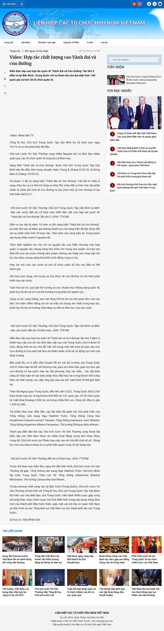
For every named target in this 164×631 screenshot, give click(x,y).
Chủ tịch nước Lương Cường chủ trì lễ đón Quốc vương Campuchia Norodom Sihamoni (143, 79)
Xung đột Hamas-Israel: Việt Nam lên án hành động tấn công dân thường (17, 559)
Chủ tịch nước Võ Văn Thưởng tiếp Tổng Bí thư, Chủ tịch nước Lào (48, 592)
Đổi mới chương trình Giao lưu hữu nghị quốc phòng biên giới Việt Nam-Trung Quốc (133, 187)
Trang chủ (8, 42)
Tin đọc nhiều (119, 91)
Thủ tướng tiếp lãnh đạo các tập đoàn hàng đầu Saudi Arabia (112, 592)
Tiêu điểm (115, 67)
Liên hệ (104, 42)
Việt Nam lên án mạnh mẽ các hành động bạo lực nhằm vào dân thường (145, 592)
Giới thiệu (25, 42)
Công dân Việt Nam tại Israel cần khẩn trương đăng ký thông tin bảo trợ (48, 559)
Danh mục (9, 4)
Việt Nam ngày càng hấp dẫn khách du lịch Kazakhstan (80, 559)
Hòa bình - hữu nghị (46, 42)
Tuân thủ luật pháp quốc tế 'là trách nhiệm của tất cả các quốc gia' (81, 592)
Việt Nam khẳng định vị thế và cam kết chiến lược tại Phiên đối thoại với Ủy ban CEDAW (134, 151)
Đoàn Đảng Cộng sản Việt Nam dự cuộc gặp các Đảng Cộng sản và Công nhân (114, 559)
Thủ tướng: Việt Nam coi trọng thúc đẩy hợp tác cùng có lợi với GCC (15, 592)
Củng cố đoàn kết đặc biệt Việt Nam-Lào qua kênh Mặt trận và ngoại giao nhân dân (133, 136)
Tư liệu (91, 42)
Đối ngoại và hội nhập (36, 51)
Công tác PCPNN (71, 42)
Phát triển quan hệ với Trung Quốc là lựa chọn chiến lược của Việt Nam (145, 559)
